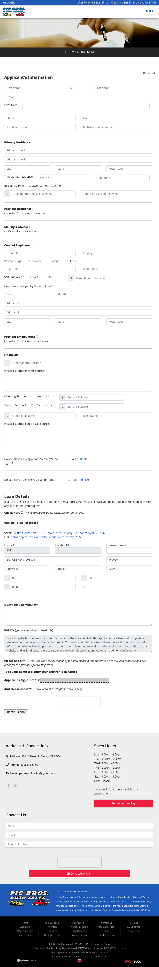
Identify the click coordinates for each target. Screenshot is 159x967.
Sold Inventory (106, 934)
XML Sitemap (134, 926)
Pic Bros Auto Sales (98, 944)
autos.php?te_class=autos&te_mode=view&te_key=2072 (46, 537)
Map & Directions (107, 926)
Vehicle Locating (79, 926)
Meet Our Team (25, 930)
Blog (106, 930)
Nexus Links (134, 930)
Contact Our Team (79, 873)
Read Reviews (79, 930)
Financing (52, 930)
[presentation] (78, 701)
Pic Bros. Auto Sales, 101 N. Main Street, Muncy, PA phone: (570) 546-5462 (59, 533)
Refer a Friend (25, 934)
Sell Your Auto (79, 922)
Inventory (52, 926)
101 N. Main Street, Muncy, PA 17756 (129, 2)
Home (25, 922)
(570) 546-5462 (89, 2)
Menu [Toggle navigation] (148, 11)
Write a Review (79, 934)
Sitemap (134, 922)
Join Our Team (52, 922)
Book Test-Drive (52, 934)
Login (9, 2)
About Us (25, 926)
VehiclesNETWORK (77, 948)
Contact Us (106, 922)
